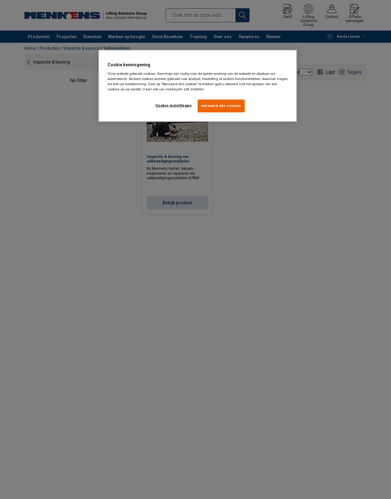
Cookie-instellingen (173, 105)
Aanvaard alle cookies (221, 106)
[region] (197, 86)
